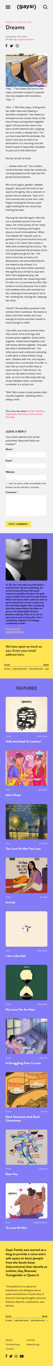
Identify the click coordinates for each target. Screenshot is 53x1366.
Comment (12, 492)
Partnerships (13, 1344)
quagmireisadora (25, 39)
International (35, 414)
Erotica (10, 22)
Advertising (33, 1344)
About (9, 1340)
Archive (31, 1340)
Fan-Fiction (25, 22)
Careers (10, 1348)
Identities (23, 414)
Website (10, 471)
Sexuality (10, 417)
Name (10, 449)
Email (9, 460)
